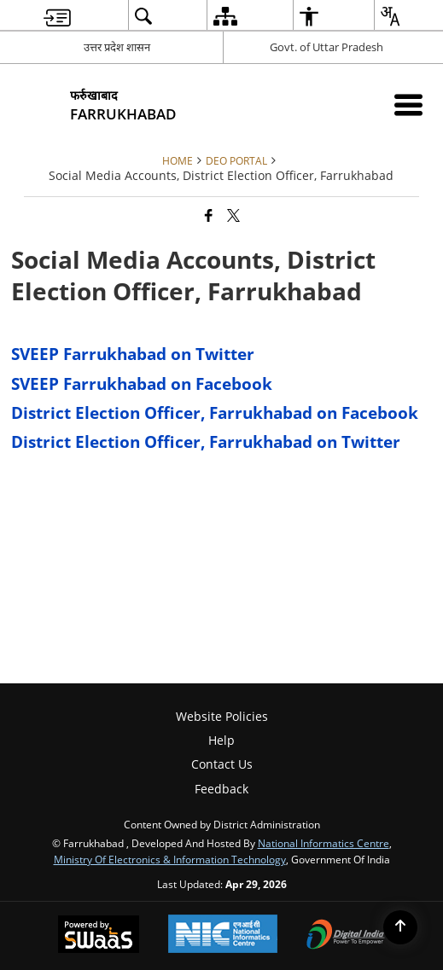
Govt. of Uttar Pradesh (326, 47)
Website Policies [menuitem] (222, 716)
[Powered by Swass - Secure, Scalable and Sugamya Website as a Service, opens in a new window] (98, 936)
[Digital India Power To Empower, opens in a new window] (346, 936)
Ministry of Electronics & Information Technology (170, 859)
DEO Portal (236, 160)
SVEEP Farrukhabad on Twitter (132, 353)
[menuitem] (57, 16)
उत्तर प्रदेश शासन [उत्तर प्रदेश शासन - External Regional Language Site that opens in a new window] (117, 47)
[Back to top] (400, 927)
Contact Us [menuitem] (222, 764)
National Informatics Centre (323, 843)
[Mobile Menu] (408, 104)
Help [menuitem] (221, 740)
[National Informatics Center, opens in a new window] (222, 935)
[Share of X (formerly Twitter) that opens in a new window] (233, 215)
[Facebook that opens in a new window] (208, 215)
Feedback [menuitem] (221, 789)
